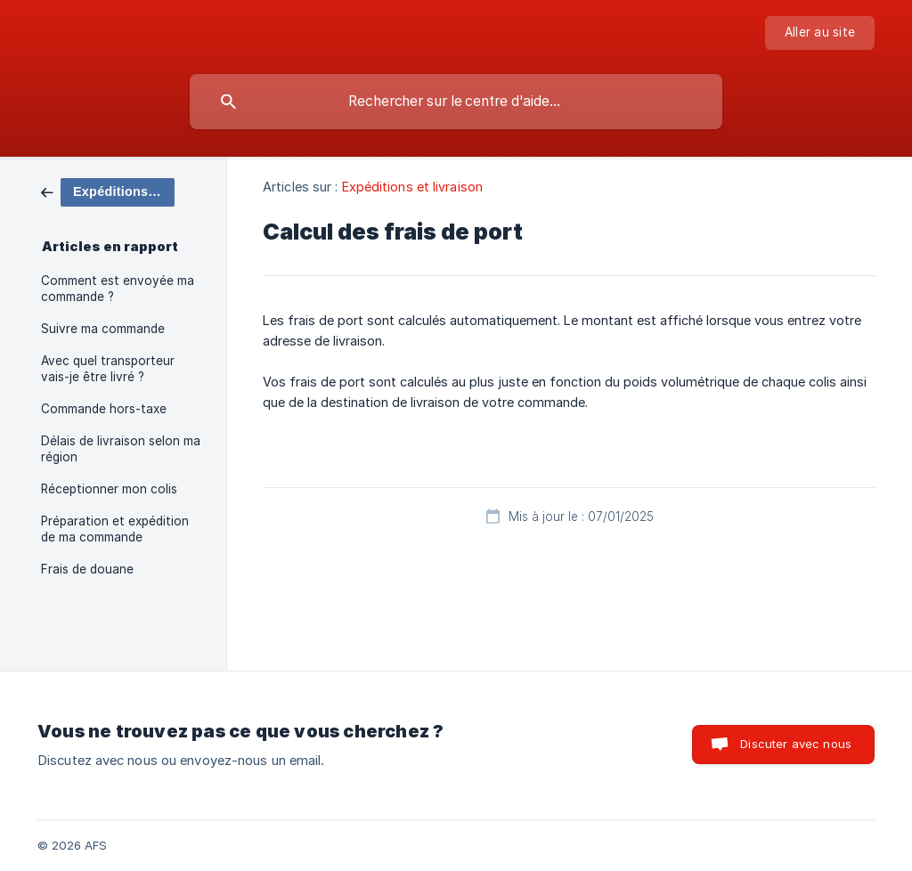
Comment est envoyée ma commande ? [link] (117, 288)
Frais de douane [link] (87, 569)
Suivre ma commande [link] (103, 329)
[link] (108, 191)
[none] (820, 33)
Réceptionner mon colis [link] (109, 489)
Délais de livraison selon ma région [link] (120, 449)
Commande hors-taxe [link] (104, 409)
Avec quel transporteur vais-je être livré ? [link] (108, 369)
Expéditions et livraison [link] (412, 186)
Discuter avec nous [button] (795, 744)
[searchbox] (456, 101)
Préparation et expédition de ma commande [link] (115, 529)
